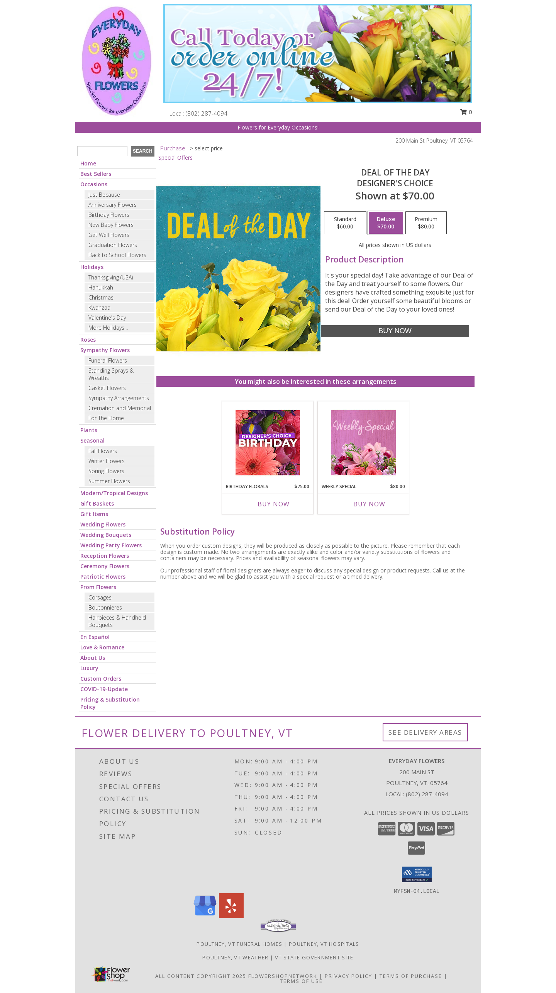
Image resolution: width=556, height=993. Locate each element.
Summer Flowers (109, 481)
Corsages (100, 597)
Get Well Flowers (108, 234)
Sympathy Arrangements (118, 398)
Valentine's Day (107, 317)
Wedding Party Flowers (111, 545)
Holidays (91, 267)
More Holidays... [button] (108, 327)
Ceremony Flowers (104, 566)
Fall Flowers (102, 451)
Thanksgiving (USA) (110, 277)
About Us (92, 657)
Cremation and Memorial (119, 408)
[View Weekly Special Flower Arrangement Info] (363, 442)
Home (88, 163)
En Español (95, 636)
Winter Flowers (106, 461)
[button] (417, 874)
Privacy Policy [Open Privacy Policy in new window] (348, 976)
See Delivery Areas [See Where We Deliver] (425, 732)
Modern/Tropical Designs (114, 493)
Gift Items (94, 514)
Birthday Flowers (108, 214)
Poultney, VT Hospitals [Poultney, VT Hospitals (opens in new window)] (324, 943)
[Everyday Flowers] (116, 60)
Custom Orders (100, 678)
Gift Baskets (97, 503)
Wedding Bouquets (105, 534)
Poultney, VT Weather (235, 957)
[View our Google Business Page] (205, 916)
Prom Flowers (98, 587)
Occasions (93, 184)
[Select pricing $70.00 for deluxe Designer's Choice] (386, 223)
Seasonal (92, 440)
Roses (88, 339)
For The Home (106, 418)
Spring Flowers (106, 471)
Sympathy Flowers (105, 350)
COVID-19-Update (104, 689)
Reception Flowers (104, 555)
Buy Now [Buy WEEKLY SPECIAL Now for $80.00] (369, 504)
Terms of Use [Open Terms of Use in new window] (301, 981)
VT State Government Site (314, 957)
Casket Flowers (107, 388)
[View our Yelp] (231, 916)
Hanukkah (100, 287)
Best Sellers (95, 173)
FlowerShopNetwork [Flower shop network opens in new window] (282, 976)
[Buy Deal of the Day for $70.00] (395, 331)
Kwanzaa (99, 307)
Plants (88, 430)
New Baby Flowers (111, 224)
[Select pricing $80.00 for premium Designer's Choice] (426, 223)
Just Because (104, 194)
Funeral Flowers (107, 360)
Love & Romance (102, 647)
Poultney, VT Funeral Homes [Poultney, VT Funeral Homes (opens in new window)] (239, 943)
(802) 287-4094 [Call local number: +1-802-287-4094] (206, 113)
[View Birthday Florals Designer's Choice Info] (268, 442)
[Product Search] (102, 151)
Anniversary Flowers (112, 204)
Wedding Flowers (102, 524)
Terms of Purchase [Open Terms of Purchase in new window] (411, 976)
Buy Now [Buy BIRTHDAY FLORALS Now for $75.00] (274, 504)
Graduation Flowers (112, 245)
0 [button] (466, 112)
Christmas (101, 297)
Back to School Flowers (117, 255)
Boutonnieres (105, 607)
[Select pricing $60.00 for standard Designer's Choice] (345, 223)
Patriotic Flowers (102, 576)
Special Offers (175, 157)
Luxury (89, 668)
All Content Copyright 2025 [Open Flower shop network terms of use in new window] (200, 976)
